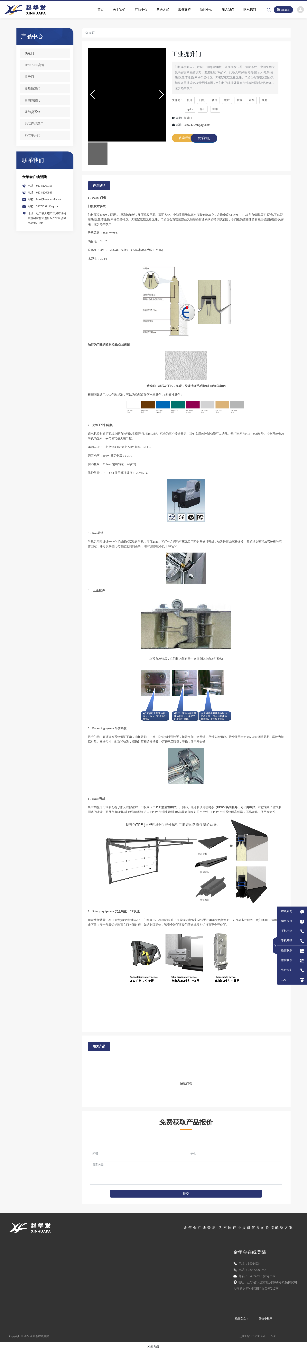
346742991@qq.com (197, 124)
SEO (273, 1336)
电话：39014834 (249, 1263)
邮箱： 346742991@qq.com (256, 1276)
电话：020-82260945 (40, 192)
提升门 (188, 117)
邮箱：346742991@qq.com (43, 206)
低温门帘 (186, 1083)
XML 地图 (153, 1346)
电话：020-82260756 (40, 185)
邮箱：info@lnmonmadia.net (44, 199)
